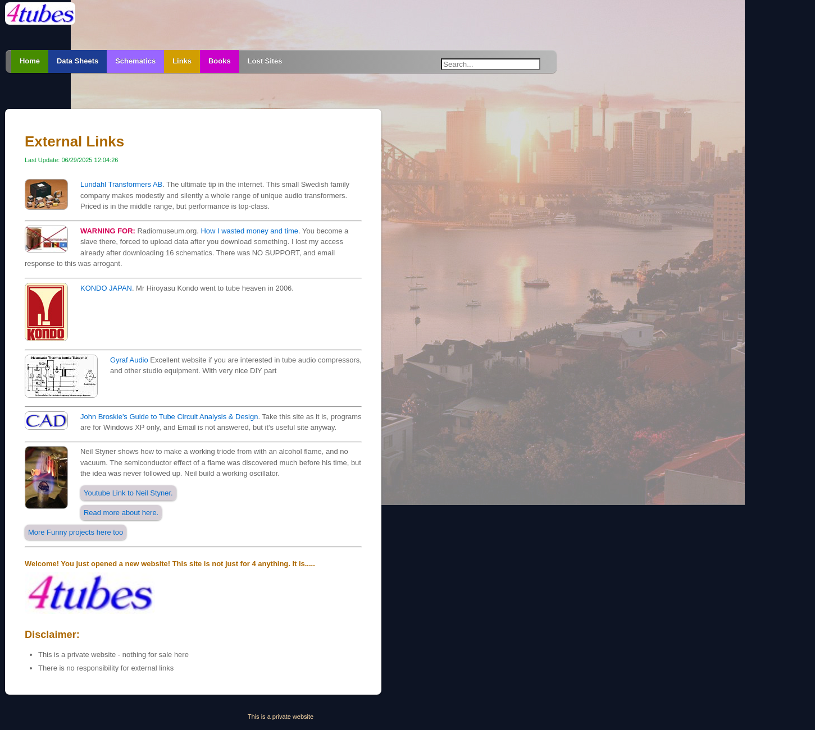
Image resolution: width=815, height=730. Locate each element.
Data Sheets (77, 61)
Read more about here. (121, 512)
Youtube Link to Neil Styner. (128, 493)
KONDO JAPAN (106, 288)
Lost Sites (265, 61)
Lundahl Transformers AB (121, 184)
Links (182, 61)
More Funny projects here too (75, 532)
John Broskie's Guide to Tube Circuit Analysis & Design (169, 416)
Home (30, 61)
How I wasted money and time (248, 231)
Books (219, 61)
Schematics (135, 61)
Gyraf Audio (129, 360)
